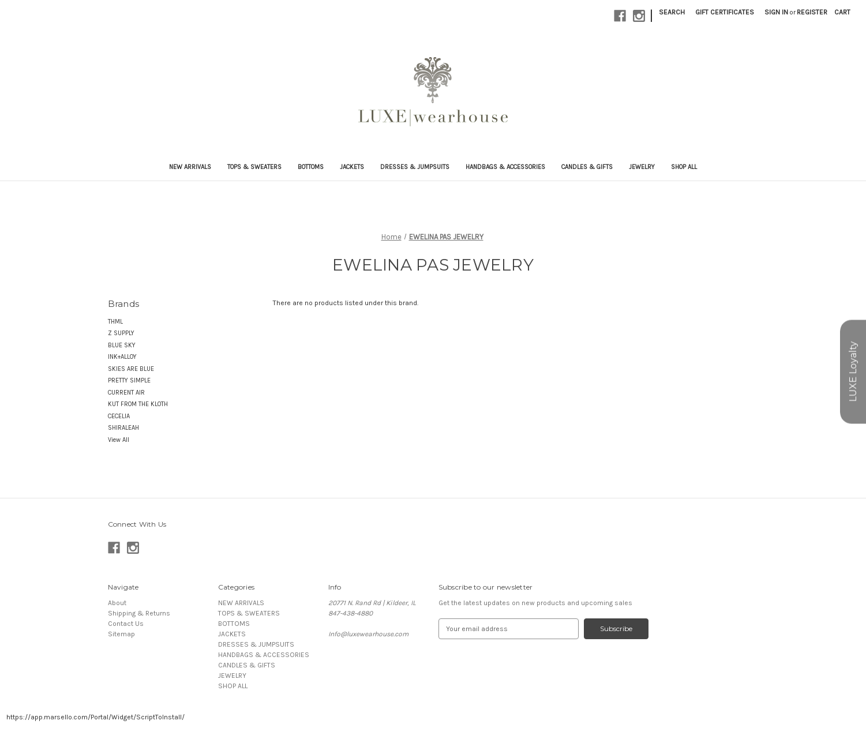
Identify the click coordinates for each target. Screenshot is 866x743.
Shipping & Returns (139, 613)
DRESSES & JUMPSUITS (414, 167)
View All (118, 440)
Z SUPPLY (121, 333)
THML (115, 321)
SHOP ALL (684, 167)
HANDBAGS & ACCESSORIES (505, 167)
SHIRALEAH (123, 427)
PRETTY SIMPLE (129, 380)
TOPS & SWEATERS (254, 167)
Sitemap (121, 634)
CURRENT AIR (126, 392)
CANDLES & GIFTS (587, 167)
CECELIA (119, 416)
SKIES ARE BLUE (131, 369)
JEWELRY (642, 167)
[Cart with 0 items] (842, 12)
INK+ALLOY (122, 357)
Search (672, 12)
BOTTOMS (311, 167)
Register (812, 12)
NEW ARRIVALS (190, 167)
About (117, 603)
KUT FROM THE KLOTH (138, 404)
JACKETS (352, 167)
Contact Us (126, 624)
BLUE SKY (122, 345)
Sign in (776, 12)
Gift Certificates (724, 12)
